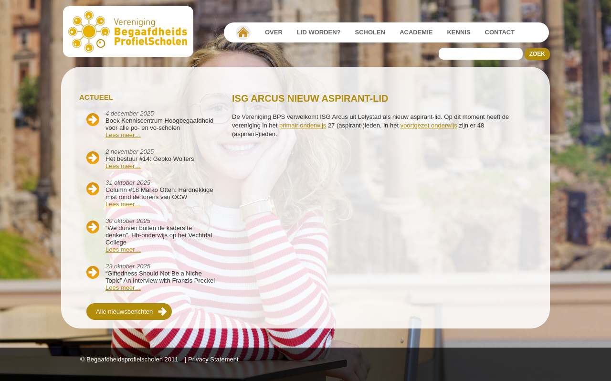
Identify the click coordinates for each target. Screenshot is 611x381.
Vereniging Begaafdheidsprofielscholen (243, 32)
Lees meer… (123, 134)
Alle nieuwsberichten (124, 311)
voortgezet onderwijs (428, 125)
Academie (416, 32)
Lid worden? (319, 32)
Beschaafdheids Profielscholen (132, 31)
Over (274, 32)
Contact (500, 32)
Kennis (458, 32)
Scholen (370, 32)
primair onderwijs (302, 125)
